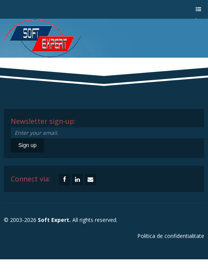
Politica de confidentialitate (170, 235)
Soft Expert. (54, 219)
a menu (198, 12)
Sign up (27, 145)
